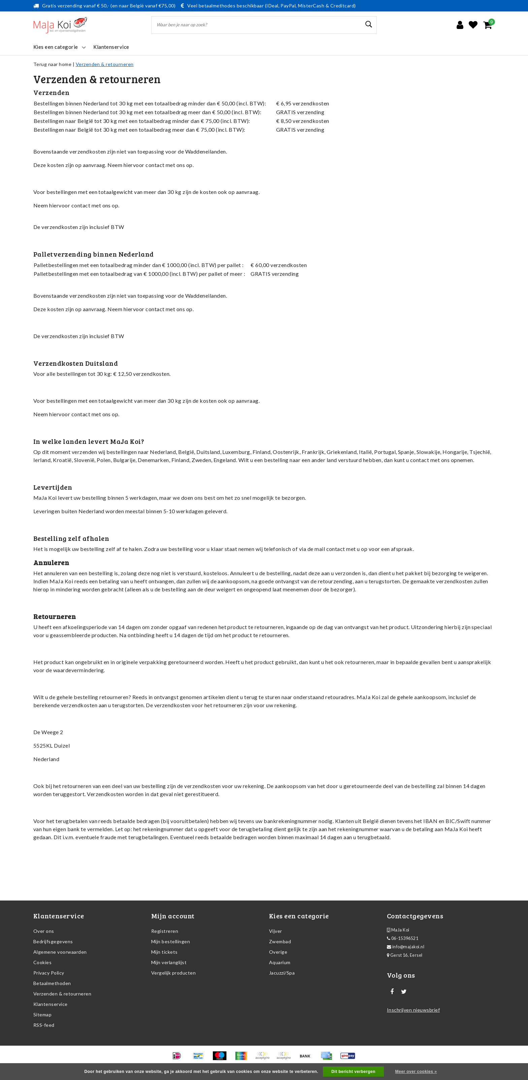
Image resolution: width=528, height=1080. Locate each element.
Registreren (164, 931)
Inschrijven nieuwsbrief (413, 1010)
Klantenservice (50, 1004)
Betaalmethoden (52, 983)
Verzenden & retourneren (105, 64)
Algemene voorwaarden (60, 952)
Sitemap (42, 1014)
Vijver (275, 931)
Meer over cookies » (416, 1071)
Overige (278, 952)
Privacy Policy (48, 973)
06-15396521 (402, 938)
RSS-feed (44, 1025)
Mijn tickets (164, 952)
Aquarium (280, 962)
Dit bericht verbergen (353, 1071)
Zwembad (280, 941)
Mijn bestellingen (170, 941)
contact (154, 165)
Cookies (42, 962)
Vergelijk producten (173, 973)
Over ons (43, 931)
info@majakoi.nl (405, 946)
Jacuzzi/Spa (282, 973)
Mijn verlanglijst (169, 962)
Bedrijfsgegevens (53, 941)
